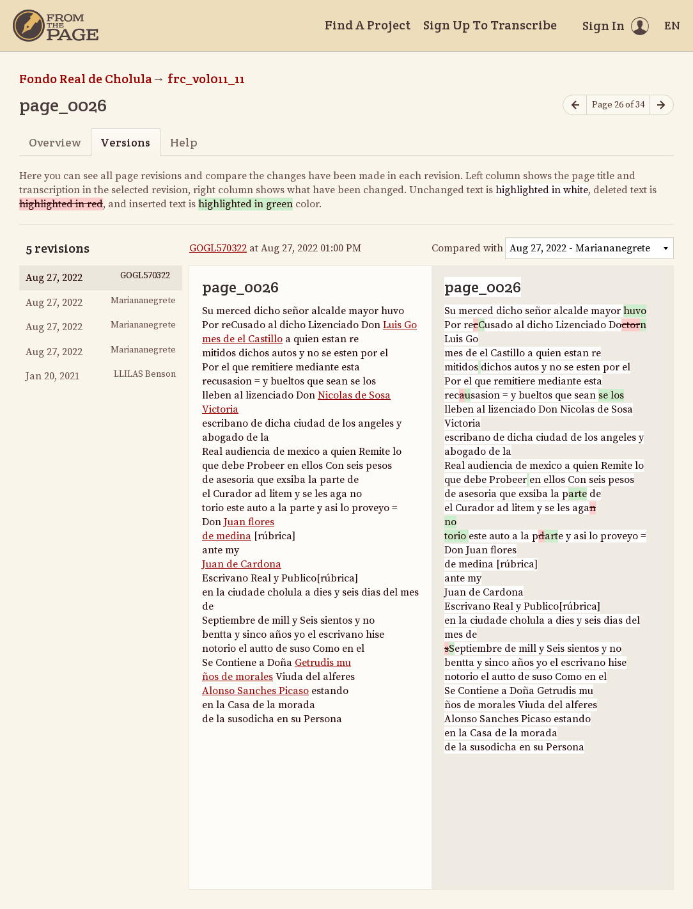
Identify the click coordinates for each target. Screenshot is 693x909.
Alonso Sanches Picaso (255, 690)
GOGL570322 (218, 248)
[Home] (55, 26)
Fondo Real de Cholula (85, 78)
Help (184, 142)
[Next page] (662, 105)
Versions (125, 142)
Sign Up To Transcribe (490, 25)
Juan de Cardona (241, 564)
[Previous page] (575, 105)
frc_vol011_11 (206, 78)
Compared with (467, 248)
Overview (55, 142)
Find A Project (367, 25)
